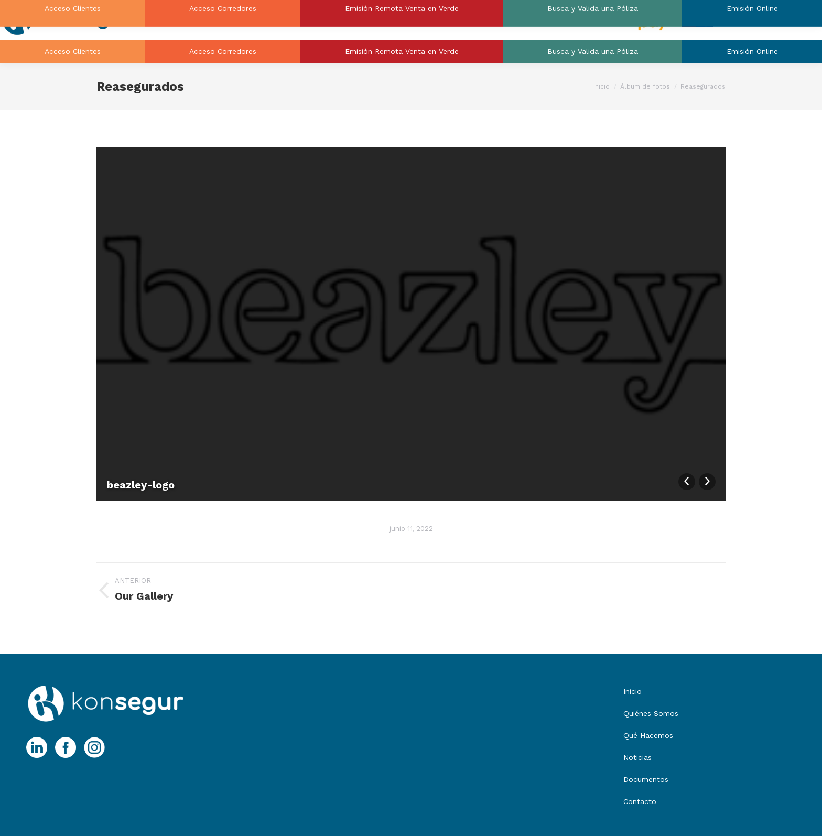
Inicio (632, 691)
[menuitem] (72, 51)
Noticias (637, 757)
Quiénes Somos (650, 713)
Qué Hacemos (648, 735)
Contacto (639, 801)
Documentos (645, 779)
